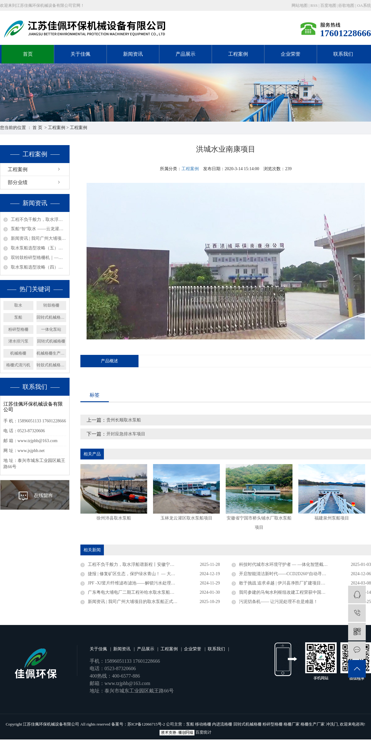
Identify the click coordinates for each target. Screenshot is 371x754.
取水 (18, 305)
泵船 (18, 317)
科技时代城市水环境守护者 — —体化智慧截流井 (285, 564)
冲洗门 (332, 724)
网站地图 (300, 5)
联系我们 (343, 54)
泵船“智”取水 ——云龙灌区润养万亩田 (38, 228)
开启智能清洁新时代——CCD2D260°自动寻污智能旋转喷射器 (298, 573)
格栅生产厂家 (313, 724)
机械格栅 (18, 353)
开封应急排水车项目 (125, 434)
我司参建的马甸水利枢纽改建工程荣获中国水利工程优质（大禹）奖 (304, 592)
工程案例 (238, 54)
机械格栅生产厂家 (51, 353)
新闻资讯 (133, 54)
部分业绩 (18, 182)
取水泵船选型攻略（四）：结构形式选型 (38, 267)
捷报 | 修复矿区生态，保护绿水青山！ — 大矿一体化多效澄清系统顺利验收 (154, 573)
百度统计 (203, 732)
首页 (28, 54)
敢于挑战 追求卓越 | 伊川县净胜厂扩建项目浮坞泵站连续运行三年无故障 (305, 583)
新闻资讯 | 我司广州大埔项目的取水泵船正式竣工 (38, 238)
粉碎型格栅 (18, 329)
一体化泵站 (51, 329)
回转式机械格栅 (51, 341)
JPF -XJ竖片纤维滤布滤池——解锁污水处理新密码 (136, 583)
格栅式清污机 (18, 365)
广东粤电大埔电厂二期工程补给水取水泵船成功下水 (137, 592)
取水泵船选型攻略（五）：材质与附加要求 (38, 248)
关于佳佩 (80, 54)
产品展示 (185, 54)
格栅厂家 (292, 724)
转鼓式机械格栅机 (51, 365)
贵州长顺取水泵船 (123, 420)
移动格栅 (203, 724)
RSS (314, 5)
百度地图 (328, 5)
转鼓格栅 (51, 305)
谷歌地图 (346, 5)
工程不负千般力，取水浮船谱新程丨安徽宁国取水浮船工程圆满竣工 (38, 219)
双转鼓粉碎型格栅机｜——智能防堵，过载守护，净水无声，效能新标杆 (38, 257)
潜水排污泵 (18, 341)
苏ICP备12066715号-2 (146, 724)
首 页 (37, 127)
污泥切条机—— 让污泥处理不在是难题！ (278, 601)
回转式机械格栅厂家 (51, 317)
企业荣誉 (291, 54)
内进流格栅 (222, 724)
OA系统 (364, 5)
